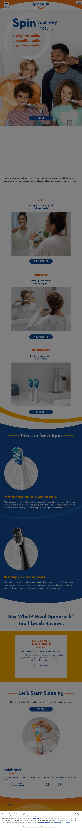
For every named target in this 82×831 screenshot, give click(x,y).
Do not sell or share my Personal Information (31, 820)
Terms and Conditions (61, 822)
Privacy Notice (36, 818)
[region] (41, 821)
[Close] (78, 814)
